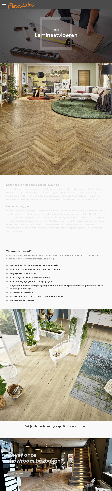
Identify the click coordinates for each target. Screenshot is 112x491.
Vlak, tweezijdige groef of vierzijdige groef (32, 281)
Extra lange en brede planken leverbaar (30, 277)
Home (56, 30)
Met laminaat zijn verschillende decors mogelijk (34, 265)
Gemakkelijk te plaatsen (22, 300)
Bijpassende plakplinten (22, 292)
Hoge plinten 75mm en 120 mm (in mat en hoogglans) (37, 296)
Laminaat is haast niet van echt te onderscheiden (35, 269)
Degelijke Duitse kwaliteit (23, 273)
